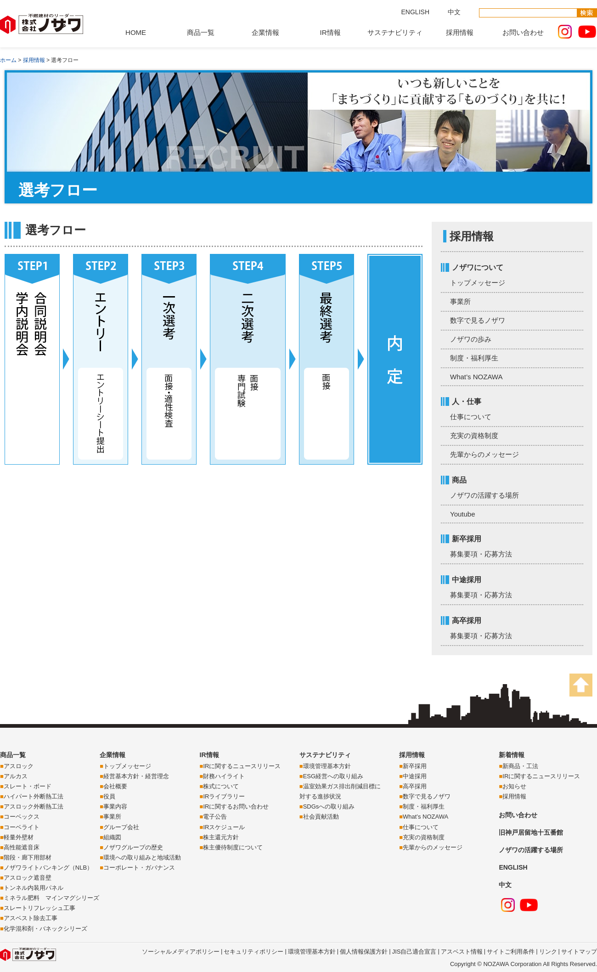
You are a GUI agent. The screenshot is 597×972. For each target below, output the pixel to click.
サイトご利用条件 (511, 951)
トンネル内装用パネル (33, 887)
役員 (109, 796)
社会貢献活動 (321, 816)
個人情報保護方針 (364, 951)
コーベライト (21, 827)
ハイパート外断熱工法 (33, 796)
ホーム (8, 60)
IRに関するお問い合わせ (236, 806)
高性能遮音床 (21, 847)
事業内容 (115, 806)
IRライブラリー (224, 796)
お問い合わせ (523, 32)
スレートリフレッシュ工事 (39, 908)
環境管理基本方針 (327, 766)
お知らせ (514, 786)
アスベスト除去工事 (30, 918)
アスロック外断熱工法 (33, 806)
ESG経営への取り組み (333, 776)
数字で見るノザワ (477, 320)
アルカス (16, 776)
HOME (135, 32)
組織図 (112, 837)
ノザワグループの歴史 (133, 847)
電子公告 (215, 816)
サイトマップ (579, 951)
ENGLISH (415, 12)
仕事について (470, 417)
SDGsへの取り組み (329, 806)
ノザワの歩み (470, 339)
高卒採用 (415, 786)
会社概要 (115, 786)
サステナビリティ (394, 32)
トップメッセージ (477, 283)
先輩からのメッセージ (484, 454)
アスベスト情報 (462, 951)
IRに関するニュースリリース (242, 766)
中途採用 (415, 776)
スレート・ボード (27, 786)
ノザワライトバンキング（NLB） (48, 867)
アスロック (19, 766)
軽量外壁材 (19, 837)
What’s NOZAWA (476, 377)
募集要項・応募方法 (481, 554)
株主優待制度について (233, 847)
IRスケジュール (224, 827)
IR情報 (330, 32)
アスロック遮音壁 (27, 877)
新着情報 (511, 754)
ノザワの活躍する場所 (484, 495)
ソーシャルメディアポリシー (181, 951)
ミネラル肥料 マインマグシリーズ (51, 897)
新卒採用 (415, 766)
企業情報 (265, 32)
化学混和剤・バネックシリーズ (45, 928)
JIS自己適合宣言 (414, 951)
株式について (221, 786)
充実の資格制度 (474, 435)
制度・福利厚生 (474, 358)
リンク (548, 951)
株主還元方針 (221, 837)
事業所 (460, 301)
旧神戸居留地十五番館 (531, 832)
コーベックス (21, 816)
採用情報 (459, 32)
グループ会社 (121, 827)
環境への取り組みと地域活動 (142, 857)
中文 (454, 12)
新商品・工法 (520, 766)
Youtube (462, 514)
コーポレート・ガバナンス (139, 867)
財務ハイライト (224, 776)
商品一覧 (200, 32)
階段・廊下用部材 (27, 857)
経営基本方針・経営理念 (136, 776)
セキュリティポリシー (253, 951)
